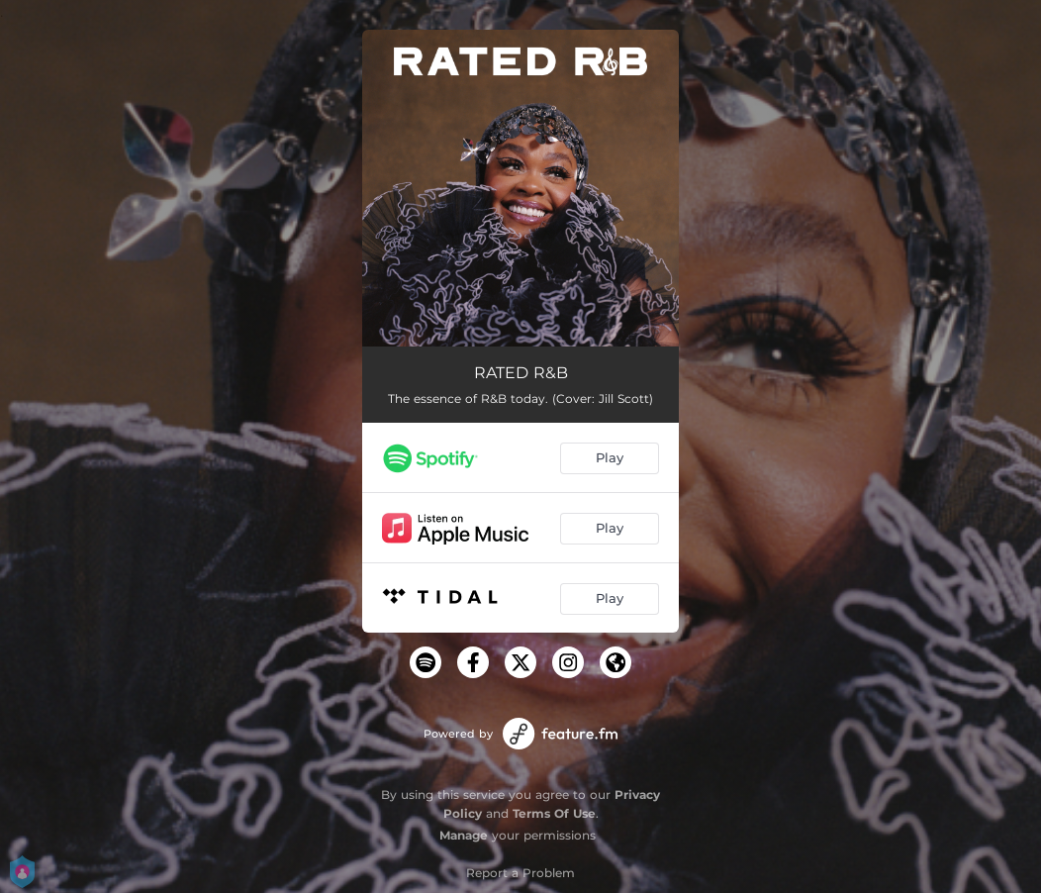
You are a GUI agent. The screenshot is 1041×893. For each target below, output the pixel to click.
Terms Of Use (554, 813)
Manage (463, 835)
